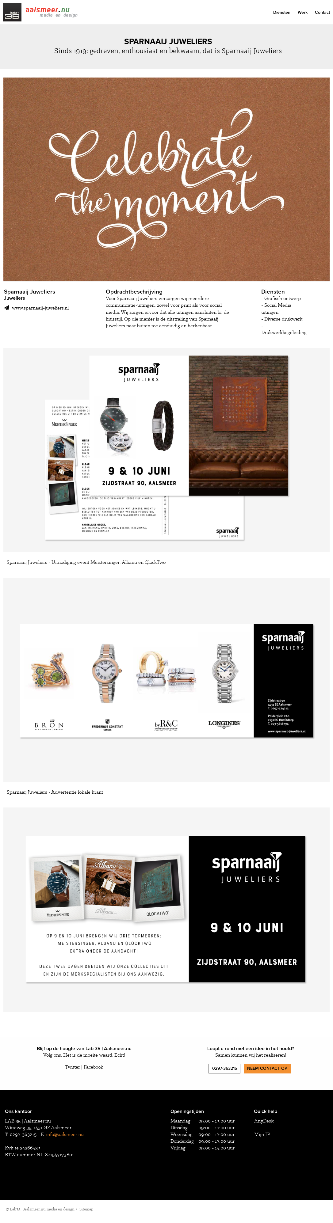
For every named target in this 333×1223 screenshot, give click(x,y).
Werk (303, 12)
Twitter (72, 1067)
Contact (322, 12)
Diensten (281, 12)
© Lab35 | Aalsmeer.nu (40, 1209)
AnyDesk (264, 1121)
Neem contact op (267, 1068)
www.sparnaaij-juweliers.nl (36, 308)
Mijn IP (262, 1134)
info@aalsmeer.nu (65, 1134)
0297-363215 (224, 1068)
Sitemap (86, 1209)
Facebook (93, 1067)
